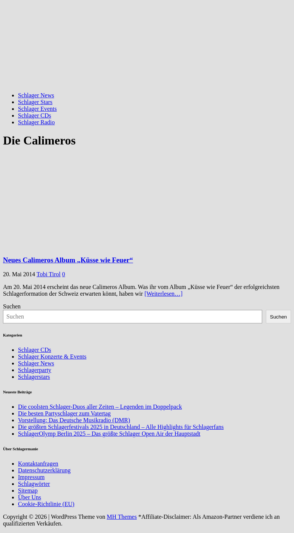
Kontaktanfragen (38, 463)
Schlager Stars (35, 102)
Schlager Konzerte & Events (52, 356)
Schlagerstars (34, 377)
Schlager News (36, 95)
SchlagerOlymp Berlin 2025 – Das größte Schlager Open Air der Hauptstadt (109, 433)
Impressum (31, 477)
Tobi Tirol (49, 274)
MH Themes (122, 517)
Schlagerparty (34, 370)
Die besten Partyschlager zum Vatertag (64, 413)
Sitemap (27, 490)
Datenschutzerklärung (44, 470)
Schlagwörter (34, 484)
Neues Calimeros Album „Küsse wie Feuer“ (68, 260)
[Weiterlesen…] (164, 293)
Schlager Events (37, 109)
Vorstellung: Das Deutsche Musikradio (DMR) (74, 420)
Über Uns (29, 497)
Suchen (12, 306)
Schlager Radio (36, 122)
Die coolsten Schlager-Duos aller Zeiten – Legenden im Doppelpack (100, 406)
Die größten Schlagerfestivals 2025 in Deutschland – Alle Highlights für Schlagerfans (121, 427)
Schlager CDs (34, 115)
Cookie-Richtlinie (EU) (46, 504)
